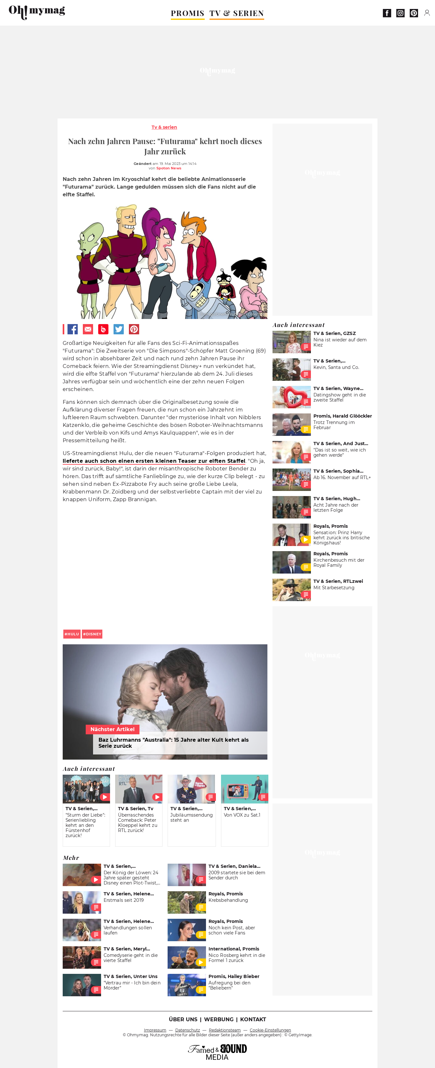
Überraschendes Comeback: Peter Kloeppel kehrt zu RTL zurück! (137, 822)
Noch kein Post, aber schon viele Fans (232, 930)
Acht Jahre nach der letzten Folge (335, 507)
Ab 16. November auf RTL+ (342, 477)
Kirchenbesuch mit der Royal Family (338, 563)
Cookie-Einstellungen (270, 1030)
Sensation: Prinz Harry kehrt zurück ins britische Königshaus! (341, 537)
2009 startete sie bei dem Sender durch (237, 875)
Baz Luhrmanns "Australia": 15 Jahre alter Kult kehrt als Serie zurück (174, 743)
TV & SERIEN (237, 13)
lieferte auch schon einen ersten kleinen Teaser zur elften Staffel (154, 461)
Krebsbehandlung (228, 900)
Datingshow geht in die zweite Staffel (339, 397)
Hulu (73, 634)
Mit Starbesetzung (333, 587)
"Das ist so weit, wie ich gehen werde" (339, 452)
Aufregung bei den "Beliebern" (229, 985)
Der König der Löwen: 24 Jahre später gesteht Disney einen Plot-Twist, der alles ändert (131, 880)
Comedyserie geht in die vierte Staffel (131, 958)
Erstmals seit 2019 (124, 900)
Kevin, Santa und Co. (336, 367)
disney (93, 634)
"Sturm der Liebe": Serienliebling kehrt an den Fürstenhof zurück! (85, 825)
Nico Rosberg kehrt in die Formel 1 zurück (237, 958)
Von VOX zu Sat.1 (242, 815)
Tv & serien (164, 127)
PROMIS (188, 13)
